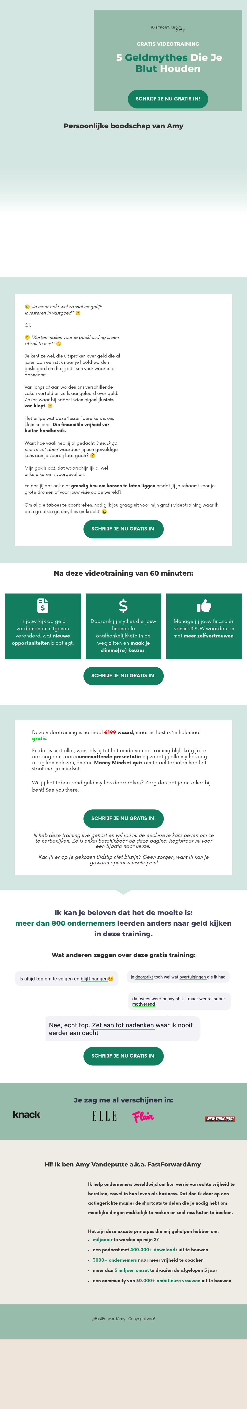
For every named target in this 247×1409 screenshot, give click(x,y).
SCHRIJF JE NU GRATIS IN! (168, 99)
